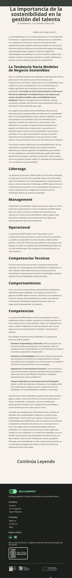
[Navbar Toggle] (62, 3)
